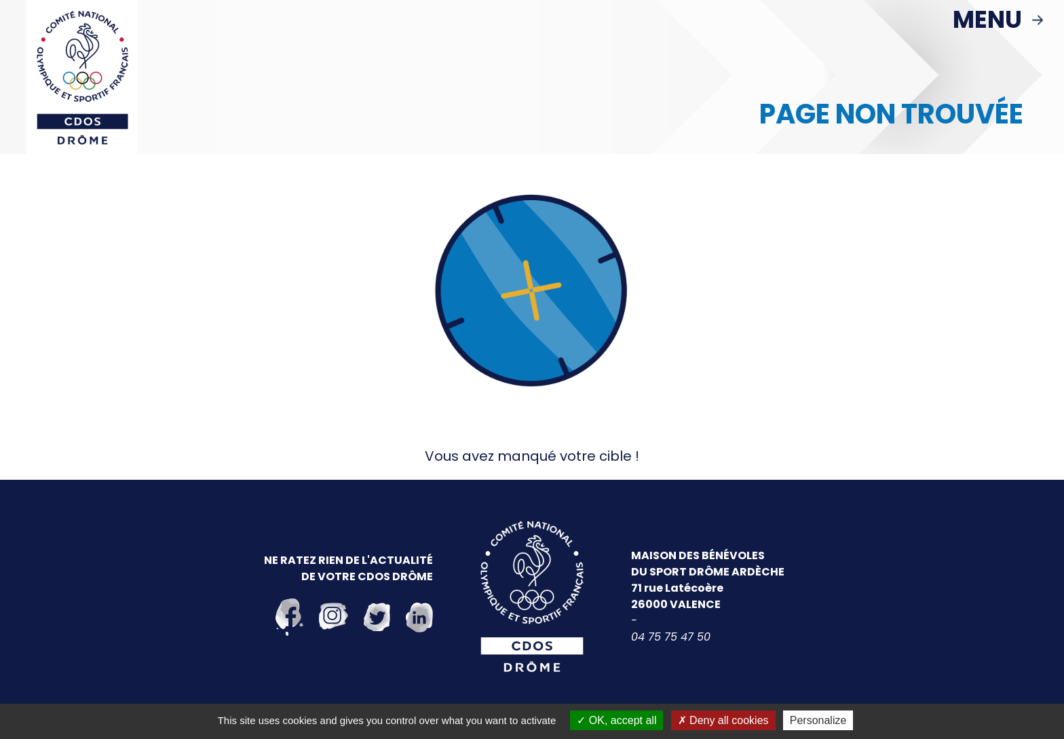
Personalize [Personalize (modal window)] (818, 720)
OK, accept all (616, 720)
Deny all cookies (723, 720)
